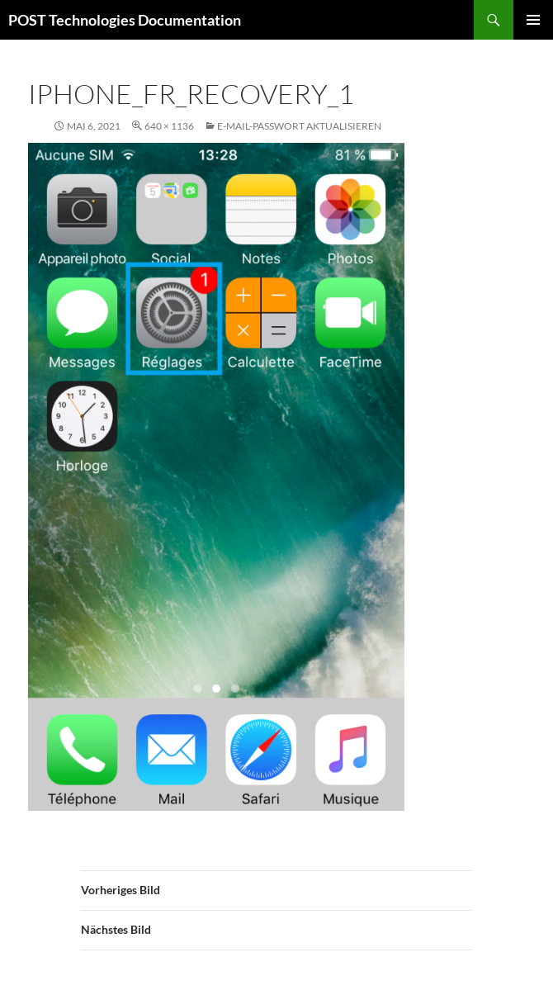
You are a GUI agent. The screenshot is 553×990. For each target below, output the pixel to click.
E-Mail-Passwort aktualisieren (299, 126)
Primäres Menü (533, 20)
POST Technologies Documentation (124, 20)
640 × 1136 (169, 126)
